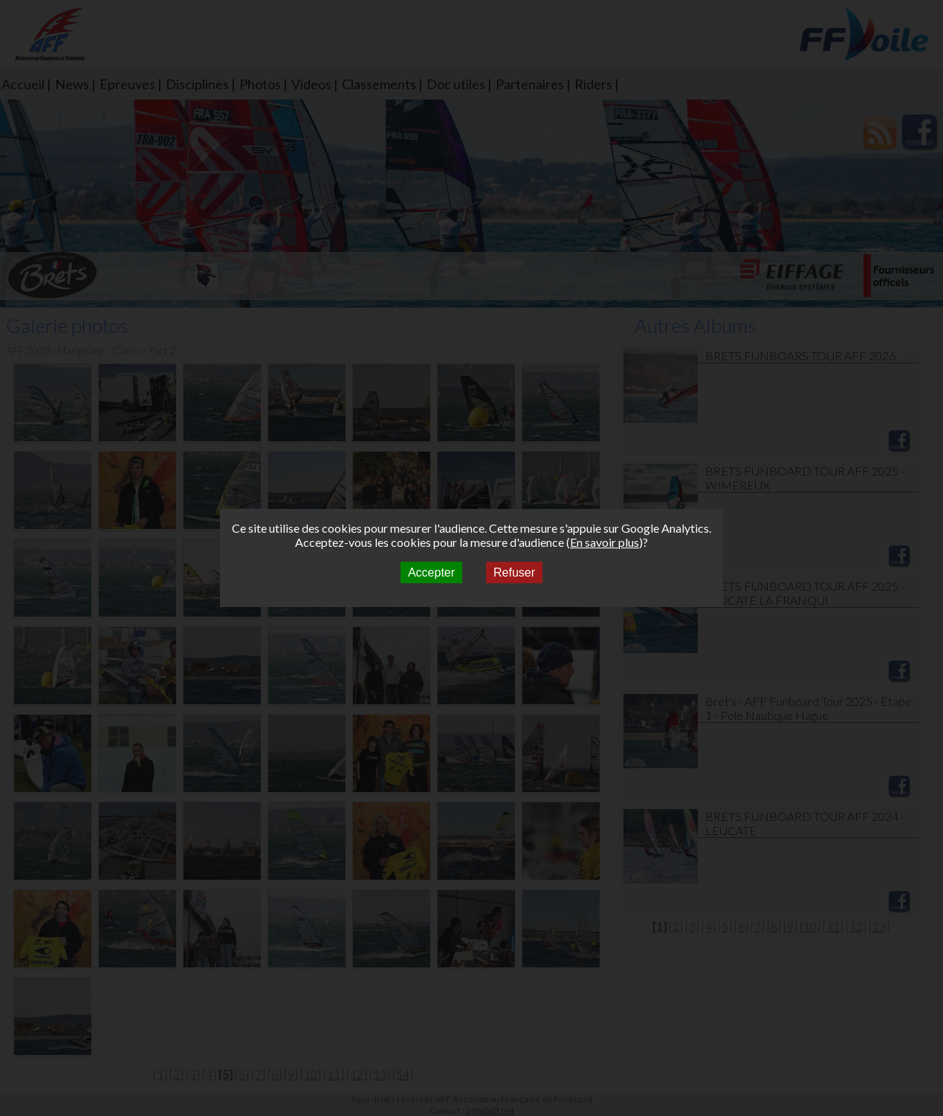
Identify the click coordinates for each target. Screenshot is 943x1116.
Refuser (514, 572)
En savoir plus (604, 542)
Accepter (431, 572)
